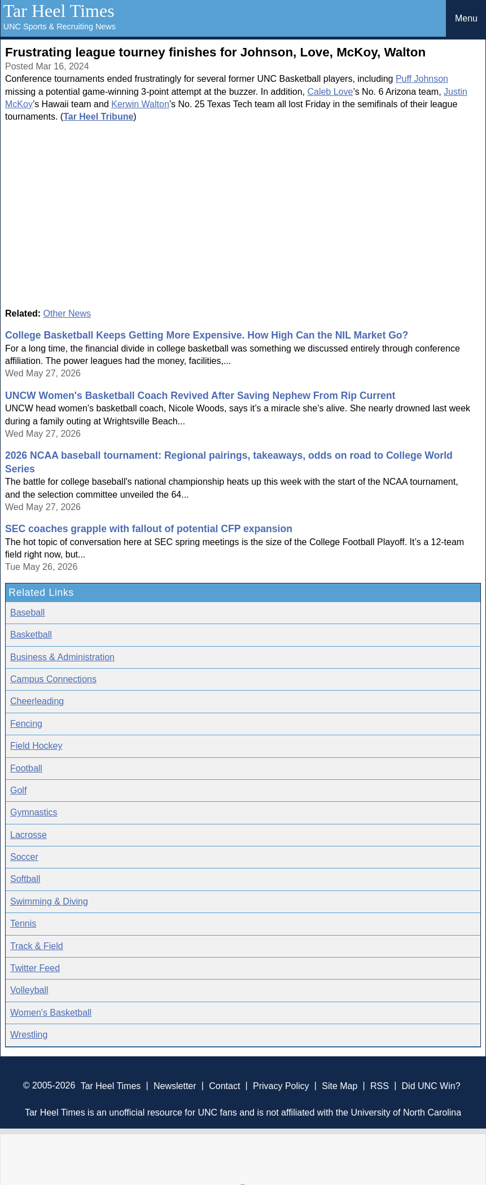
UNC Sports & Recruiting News (59, 26)
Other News (67, 313)
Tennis (23, 923)
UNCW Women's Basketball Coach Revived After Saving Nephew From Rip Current (200, 395)
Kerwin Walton (140, 104)
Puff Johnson (422, 79)
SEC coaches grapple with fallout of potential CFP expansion (148, 528)
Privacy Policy (281, 1085)
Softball (25, 879)
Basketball (31, 634)
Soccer (24, 857)
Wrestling (28, 1034)
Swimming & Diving (49, 901)
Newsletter (175, 1085)
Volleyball (29, 990)
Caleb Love (330, 91)
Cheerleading (37, 701)
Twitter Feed (35, 968)
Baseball (27, 612)
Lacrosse (28, 835)
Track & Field (36, 946)
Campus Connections (53, 679)
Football (26, 768)
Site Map (339, 1085)
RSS (379, 1085)
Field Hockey (36, 745)
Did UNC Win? (431, 1085)
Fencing (26, 723)
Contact (224, 1085)
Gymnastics (34, 812)
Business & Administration (62, 657)
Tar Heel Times (59, 11)
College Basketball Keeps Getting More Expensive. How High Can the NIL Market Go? (206, 335)
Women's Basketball (50, 1012)
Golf (18, 790)
